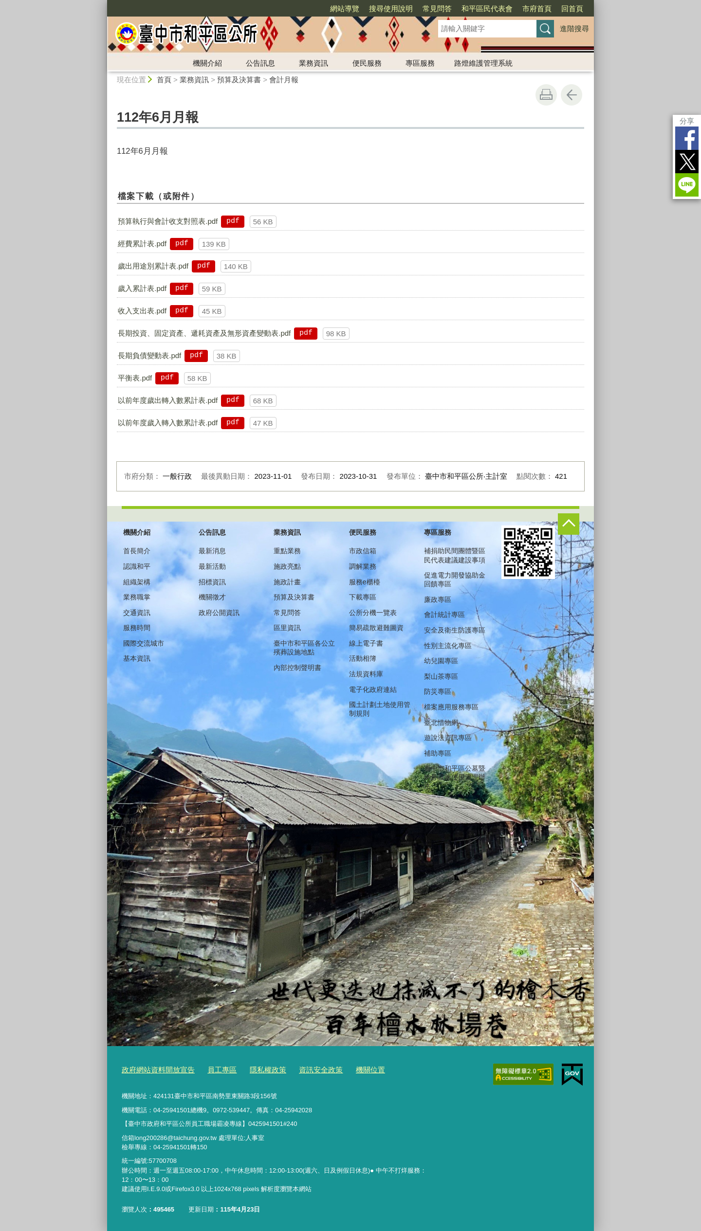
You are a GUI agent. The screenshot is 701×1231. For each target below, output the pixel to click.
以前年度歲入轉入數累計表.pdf (168, 422)
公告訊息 (260, 63)
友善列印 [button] (546, 95)
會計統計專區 (444, 614)
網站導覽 (344, 8)
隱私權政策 (252, 1068)
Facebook (687, 138)
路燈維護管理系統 (483, 63)
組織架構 (136, 582)
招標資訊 (212, 582)
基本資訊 (136, 658)
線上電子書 (366, 643)
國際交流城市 (143, 643)
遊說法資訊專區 (448, 738)
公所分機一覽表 (373, 612)
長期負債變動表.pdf (149, 355)
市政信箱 (362, 551)
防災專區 (437, 691)
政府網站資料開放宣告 (153, 1068)
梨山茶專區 (441, 676)
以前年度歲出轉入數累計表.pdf (168, 400)
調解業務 (362, 566)
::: (103, 4)
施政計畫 (287, 582)
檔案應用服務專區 (451, 707)
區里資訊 (287, 628)
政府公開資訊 (219, 612)
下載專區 (362, 597)
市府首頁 (537, 8)
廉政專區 (437, 599)
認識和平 (136, 566)
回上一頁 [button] (571, 95)
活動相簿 (362, 658)
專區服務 (420, 63)
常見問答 (437, 8)
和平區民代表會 (487, 8)
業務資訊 (313, 63)
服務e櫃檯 (364, 582)
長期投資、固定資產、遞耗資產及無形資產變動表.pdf (204, 333)
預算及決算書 (239, 79)
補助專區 (437, 753)
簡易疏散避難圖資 (376, 628)
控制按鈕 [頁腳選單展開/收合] (568, 524)
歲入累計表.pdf (142, 288)
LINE (687, 185)
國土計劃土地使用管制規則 (379, 709)
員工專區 (210, 1068)
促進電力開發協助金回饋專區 (454, 579)
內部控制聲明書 (297, 667)
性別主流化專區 (448, 646)
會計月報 (283, 79)
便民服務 (367, 63)
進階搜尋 (574, 28)
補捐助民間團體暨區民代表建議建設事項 (454, 555)
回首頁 (572, 8)
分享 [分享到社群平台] (687, 121)
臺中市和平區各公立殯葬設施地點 (304, 647)
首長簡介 (136, 551)
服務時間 (136, 628)
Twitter (687, 161)
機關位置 (344, 1068)
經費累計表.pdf (142, 243)
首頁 (164, 79)
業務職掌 (136, 597)
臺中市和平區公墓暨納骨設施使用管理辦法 (454, 777)
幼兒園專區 (441, 661)
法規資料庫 (366, 674)
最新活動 (212, 566)
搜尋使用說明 (391, 8)
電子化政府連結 (373, 689)
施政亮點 (287, 566)
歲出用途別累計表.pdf (153, 266)
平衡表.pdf (135, 378)
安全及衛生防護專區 (454, 630)
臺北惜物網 (441, 722)
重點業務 (287, 551)
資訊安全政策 (299, 1068)
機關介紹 (207, 63)
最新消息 (212, 551)
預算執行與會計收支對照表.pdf (168, 221)
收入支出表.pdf (142, 311)
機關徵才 (212, 597)
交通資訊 (136, 612)
